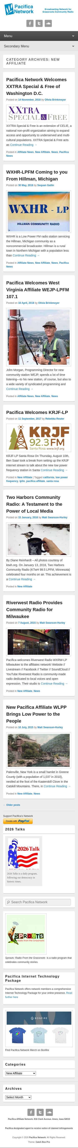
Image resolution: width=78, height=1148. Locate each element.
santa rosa (52, 481)
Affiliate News (25, 152)
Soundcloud (48, 23)
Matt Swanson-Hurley (54, 517)
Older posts (11, 805)
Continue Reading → (23, 144)
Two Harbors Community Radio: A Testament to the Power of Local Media (34, 504)
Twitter (39, 23)
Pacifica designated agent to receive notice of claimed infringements (39, 1128)
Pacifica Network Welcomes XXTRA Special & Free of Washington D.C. (36, 86)
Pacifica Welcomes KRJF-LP (37, 412)
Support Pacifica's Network (18, 816)
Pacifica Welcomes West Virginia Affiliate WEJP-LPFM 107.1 (37, 289)
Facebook (29, 23)
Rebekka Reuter (54, 418)
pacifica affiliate (35, 481)
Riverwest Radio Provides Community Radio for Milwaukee (34, 609)
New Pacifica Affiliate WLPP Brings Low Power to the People (36, 714)
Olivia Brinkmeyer (55, 99)
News (54, 152)
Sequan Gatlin (45, 185)
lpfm (22, 481)
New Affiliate (42, 152)
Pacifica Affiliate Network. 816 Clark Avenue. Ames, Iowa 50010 (39, 1119)
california (48, 477)
